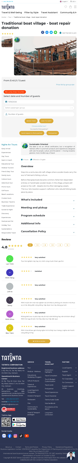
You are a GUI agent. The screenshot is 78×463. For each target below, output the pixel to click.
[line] (55, 32)
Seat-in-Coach (7, 160)
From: (7, 80)
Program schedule (47, 215)
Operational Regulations (64, 447)
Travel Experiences (51, 392)
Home (4, 17)
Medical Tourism (8, 168)
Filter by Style (31, 12)
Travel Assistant (49, 12)
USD (73, 1)
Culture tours (6, 179)
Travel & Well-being (12, 12)
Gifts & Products (33, 381)
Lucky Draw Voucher (14, 92)
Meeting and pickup (47, 208)
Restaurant (31, 399)
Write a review (39, 341)
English (63, 1)
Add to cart (46, 121)
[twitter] (51, 32)
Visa (29, 403)
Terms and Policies (31, 447)
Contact (18, 447)
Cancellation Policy (47, 231)
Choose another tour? (39, 126)
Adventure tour (7, 183)
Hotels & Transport (34, 396)
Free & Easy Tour (8, 171)
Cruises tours (6, 198)
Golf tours (5, 190)
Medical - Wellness (34, 371)
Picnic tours (6, 187)
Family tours (6, 175)
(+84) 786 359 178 (8, 1)
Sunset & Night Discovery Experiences (7, 213)
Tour (9, 17)
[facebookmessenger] (47, 32)
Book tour (31, 121)
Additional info (47, 223)
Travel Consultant (51, 376)
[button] (7, 41)
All (30, 245)
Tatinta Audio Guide (52, 400)
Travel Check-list (50, 396)
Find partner (52, 133)
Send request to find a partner (31, 133)
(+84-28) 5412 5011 (12, 399)
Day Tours (5, 156)
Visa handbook (50, 403)
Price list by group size (65, 85)
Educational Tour (8, 164)
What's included (47, 200)
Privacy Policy (47, 447)
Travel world (49, 385)
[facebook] (42, 32)
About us (8, 447)
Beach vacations (8, 194)
